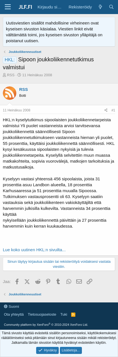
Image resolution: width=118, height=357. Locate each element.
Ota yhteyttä (14, 314)
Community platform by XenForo (46, 324)
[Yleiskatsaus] (100, 7)
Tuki (63, 314)
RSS (11, 75)
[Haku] (111, 7)
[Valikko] (7, 7)
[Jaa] (106, 110)
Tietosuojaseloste (42, 314)
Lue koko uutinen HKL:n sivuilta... (34, 249)
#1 (113, 110)
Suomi (11, 306)
